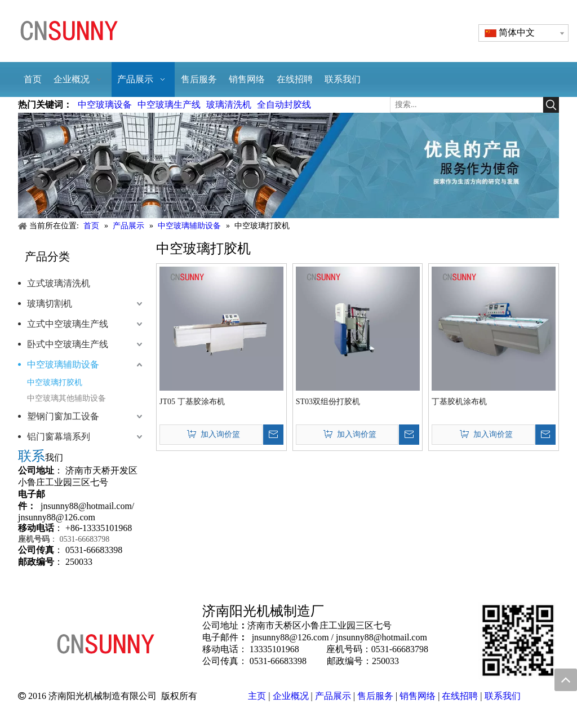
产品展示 (333, 696)
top (565, 680)
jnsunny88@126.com (56, 517)
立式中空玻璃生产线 (67, 324)
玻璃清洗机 (228, 104)
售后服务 (375, 696)
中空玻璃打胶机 (54, 382)
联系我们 (503, 696)
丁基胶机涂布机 (459, 401)
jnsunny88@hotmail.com (86, 506)
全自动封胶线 (284, 104)
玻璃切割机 (49, 303)
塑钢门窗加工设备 (63, 416)
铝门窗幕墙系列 (58, 436)
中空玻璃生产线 (169, 104)
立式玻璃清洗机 (58, 283)
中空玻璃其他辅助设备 (66, 398)
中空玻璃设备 (105, 104)
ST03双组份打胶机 (328, 401)
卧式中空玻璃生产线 (67, 344)
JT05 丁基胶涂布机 (192, 401)
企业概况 (291, 696)
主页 (257, 696)
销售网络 (418, 696)
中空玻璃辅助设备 (63, 364)
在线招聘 (460, 696)
